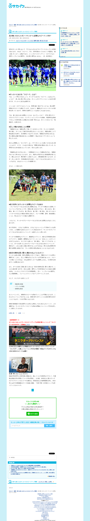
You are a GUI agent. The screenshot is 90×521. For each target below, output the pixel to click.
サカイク (11, 24)
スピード (18, 40)
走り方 (43, 40)
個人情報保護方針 (45, 515)
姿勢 (35, 40)
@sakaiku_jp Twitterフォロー (45, 495)
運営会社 (45, 517)
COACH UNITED (45, 501)
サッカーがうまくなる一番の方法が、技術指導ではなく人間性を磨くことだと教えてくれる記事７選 (70, 43)
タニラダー (24, 40)
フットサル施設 (45, 509)
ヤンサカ (45, 511)
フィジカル (30, 40)
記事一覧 (11, 313)
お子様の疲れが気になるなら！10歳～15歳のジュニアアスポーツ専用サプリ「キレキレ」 (72, 81)
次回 (19, 313)
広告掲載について (45, 516)
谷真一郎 (38, 40)
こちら (28, 324)
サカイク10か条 (45, 513)
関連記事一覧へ (52, 476)
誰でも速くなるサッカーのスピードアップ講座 (27, 24)
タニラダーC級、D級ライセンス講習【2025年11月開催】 (23, 468)
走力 (46, 40)
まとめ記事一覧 (62, 56)
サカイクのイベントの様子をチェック (45, 499)
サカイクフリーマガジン (45, 504)
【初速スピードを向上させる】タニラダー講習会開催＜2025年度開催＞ (26, 465)
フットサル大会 (45, 508)
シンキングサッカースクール (45, 507)
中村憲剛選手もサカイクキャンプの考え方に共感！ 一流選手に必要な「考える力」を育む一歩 (70, 34)
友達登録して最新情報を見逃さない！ (45, 497)
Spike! (45, 505)
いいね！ (45, 496)
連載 (15, 24)
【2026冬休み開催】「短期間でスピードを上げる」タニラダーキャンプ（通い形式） (29, 467)
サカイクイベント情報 (45, 503)
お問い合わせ (45, 512)
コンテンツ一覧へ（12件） (45, 481)
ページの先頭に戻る (45, 519)
